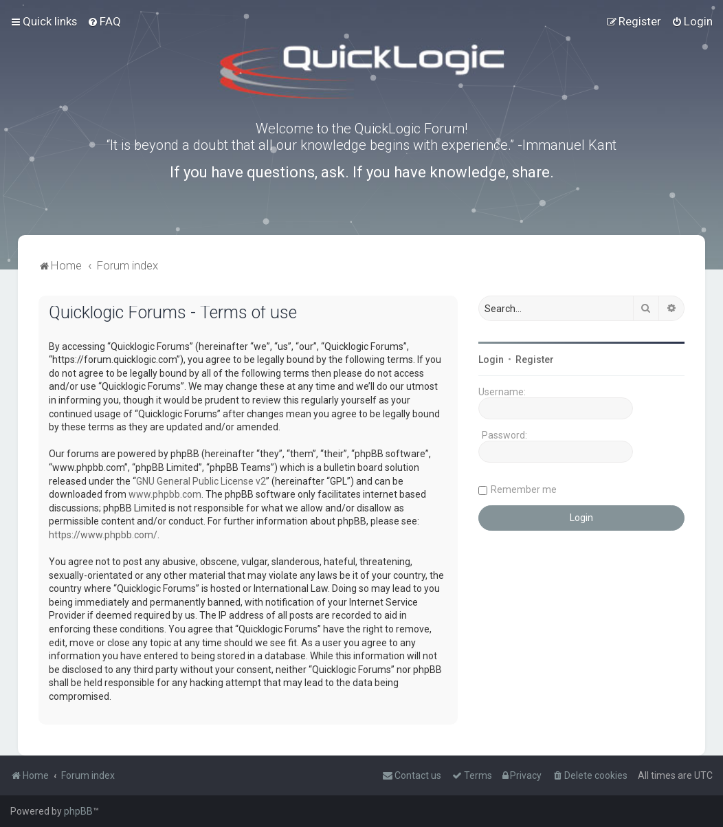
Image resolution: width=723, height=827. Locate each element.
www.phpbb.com (165, 494)
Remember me (524, 489)
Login (491, 359)
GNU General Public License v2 (201, 481)
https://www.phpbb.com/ (103, 534)
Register (534, 359)
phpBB (78, 811)
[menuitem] (104, 21)
